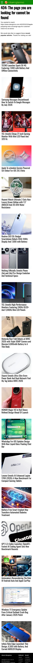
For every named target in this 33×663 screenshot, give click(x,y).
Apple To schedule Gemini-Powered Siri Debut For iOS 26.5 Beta (16, 169)
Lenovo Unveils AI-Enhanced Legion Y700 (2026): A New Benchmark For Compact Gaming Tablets (16, 478)
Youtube (27, 657)
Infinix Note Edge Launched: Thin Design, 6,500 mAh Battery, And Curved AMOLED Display (15, 646)
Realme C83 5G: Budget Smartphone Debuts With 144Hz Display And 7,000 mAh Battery (15, 239)
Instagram (27, 659)
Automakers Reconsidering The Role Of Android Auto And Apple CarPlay (16, 579)
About (20, 657)
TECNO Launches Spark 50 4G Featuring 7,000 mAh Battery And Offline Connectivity (15, 68)
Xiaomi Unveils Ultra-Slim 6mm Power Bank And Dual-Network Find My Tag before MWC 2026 (16, 378)
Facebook (27, 661)
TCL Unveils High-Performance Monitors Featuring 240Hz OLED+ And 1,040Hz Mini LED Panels (15, 307)
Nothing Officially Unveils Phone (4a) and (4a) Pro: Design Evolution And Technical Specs (16, 273)
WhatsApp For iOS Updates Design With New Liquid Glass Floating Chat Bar (16, 444)
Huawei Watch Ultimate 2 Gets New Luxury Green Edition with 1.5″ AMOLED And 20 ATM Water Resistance (16, 203)
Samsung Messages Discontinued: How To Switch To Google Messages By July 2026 (16, 102)
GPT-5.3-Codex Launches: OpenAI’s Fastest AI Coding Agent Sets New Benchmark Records (16, 546)
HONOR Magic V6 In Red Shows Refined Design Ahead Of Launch (15, 411)
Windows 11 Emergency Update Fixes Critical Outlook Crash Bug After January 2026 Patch (15, 612)
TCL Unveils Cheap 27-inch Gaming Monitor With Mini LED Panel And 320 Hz (16, 136)
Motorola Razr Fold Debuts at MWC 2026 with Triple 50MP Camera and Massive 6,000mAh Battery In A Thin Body (16, 342)
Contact (21, 659)
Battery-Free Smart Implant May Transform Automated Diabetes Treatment (15, 512)
